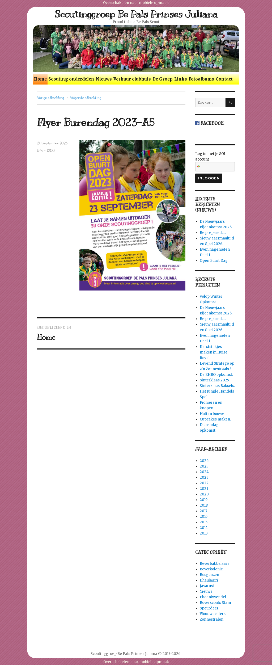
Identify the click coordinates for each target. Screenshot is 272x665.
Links (180, 79)
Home (40, 79)
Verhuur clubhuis (132, 79)
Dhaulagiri (209, 580)
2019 (203, 500)
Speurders (209, 608)
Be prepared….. (213, 232)
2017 (203, 511)
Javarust (207, 586)
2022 (204, 483)
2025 (204, 466)
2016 (203, 516)
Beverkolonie (211, 569)
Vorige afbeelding (50, 98)
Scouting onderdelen (71, 79)
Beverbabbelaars (214, 563)
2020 (204, 494)
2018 (204, 505)
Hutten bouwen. (213, 413)
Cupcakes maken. (215, 419)
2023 (204, 477)
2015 (203, 522)
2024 (204, 472)
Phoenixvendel (213, 597)
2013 (204, 533)
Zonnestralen (211, 619)
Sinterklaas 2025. (215, 380)
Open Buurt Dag (214, 260)
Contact (224, 79)
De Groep (162, 79)
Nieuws (104, 79)
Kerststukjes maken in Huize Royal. (213, 352)
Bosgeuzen (209, 575)
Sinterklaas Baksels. (217, 386)
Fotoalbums (201, 79)
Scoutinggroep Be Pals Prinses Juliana (136, 14)
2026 (204, 460)
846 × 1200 (46, 151)
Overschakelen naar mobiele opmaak (136, 3)
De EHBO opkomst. (216, 374)
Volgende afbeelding (85, 98)
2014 (204, 527)
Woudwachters (213, 614)
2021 (204, 488)
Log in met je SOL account (215, 161)
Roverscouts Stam (215, 602)
